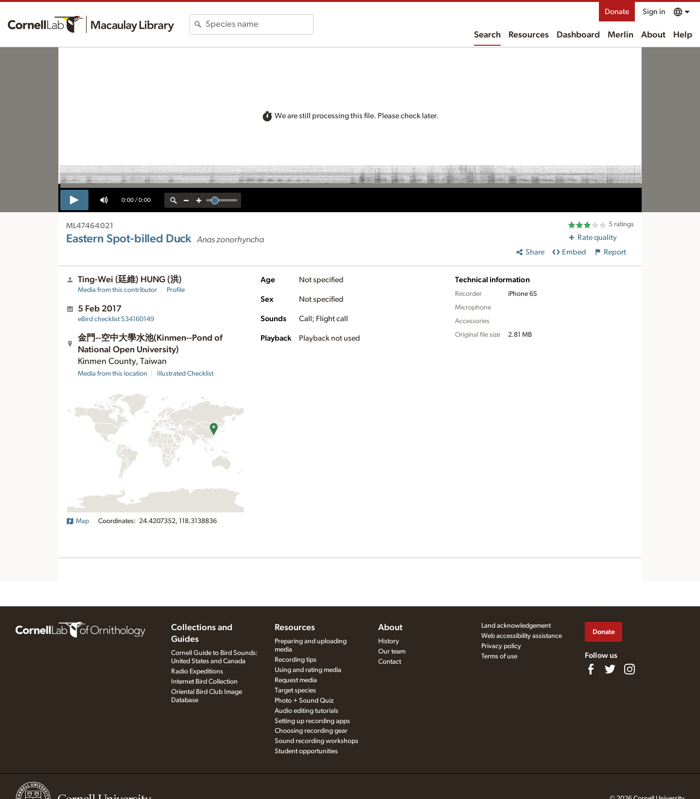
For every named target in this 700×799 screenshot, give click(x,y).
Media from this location (112, 373)
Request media (296, 680)
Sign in (654, 12)
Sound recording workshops (316, 741)
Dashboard (578, 35)
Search (487, 35)
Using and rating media (308, 670)
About (653, 35)
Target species (295, 690)
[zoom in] (198, 200)
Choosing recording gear (311, 730)
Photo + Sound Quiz (304, 700)
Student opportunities (306, 751)
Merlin (620, 35)
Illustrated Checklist (185, 373)
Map (77, 521)
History (388, 641)
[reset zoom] (173, 200)
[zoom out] (186, 200)
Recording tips (295, 659)
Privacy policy (501, 646)
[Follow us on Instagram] (629, 669)
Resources (528, 35)
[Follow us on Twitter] (610, 669)
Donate (617, 12)
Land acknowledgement (516, 625)
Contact (389, 661)
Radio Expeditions (197, 671)
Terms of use (499, 656)
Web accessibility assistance (521, 636)
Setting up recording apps (312, 721)
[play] (74, 200)
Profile (176, 290)
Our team (391, 651)
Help (682, 35)
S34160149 (116, 319)
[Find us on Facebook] (590, 669)
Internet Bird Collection (204, 681)
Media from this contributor (117, 290)
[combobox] (259, 24)
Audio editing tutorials (306, 711)
